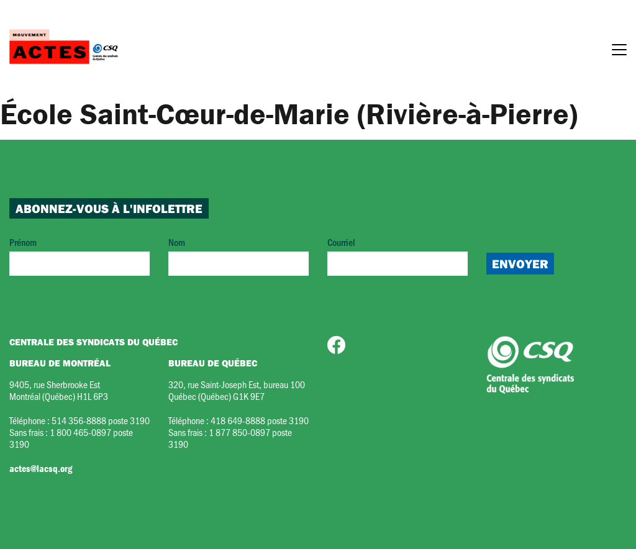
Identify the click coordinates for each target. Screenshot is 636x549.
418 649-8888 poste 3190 (260, 420)
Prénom (79, 255)
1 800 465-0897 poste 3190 (71, 437)
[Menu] (619, 51)
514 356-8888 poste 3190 (101, 420)
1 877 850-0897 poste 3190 (230, 437)
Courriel (397, 255)
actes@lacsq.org (40, 468)
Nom (238, 255)
